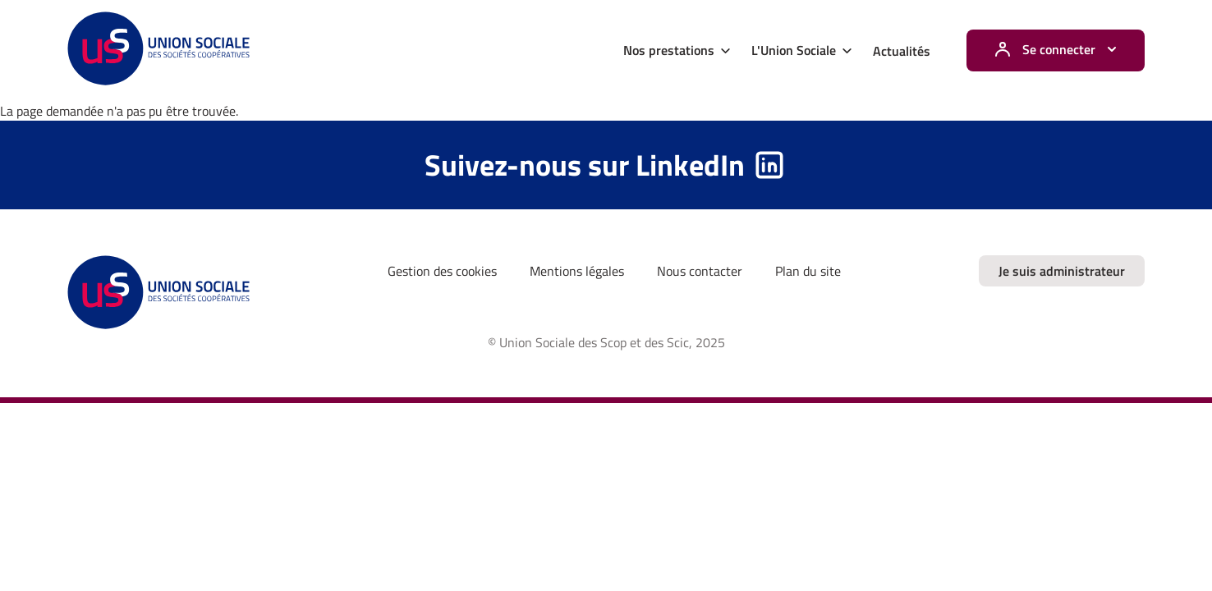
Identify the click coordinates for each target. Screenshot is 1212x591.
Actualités (901, 51)
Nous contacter (699, 271)
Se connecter (1058, 49)
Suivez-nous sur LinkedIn (585, 164)
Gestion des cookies (442, 271)
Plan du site (808, 271)
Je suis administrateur (1062, 271)
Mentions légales (577, 271)
